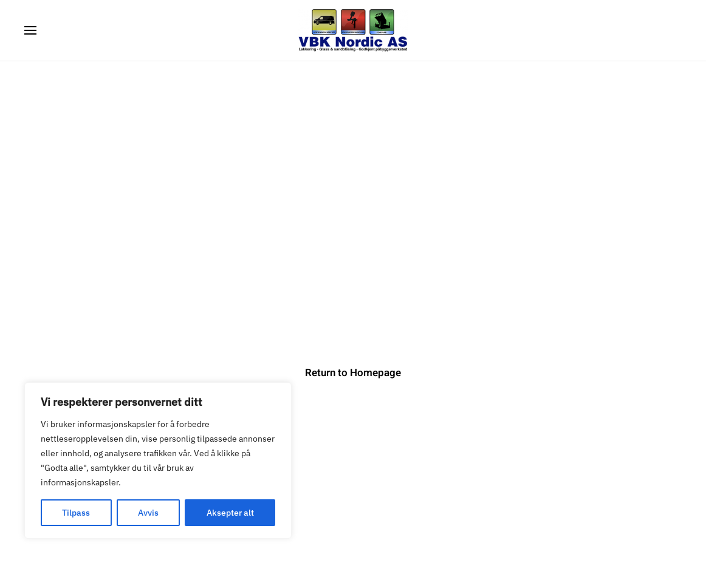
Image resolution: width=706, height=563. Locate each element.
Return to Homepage (353, 372)
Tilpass (76, 512)
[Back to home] (353, 30)
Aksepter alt (230, 512)
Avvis (148, 512)
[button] (30, 30)
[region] (158, 460)
